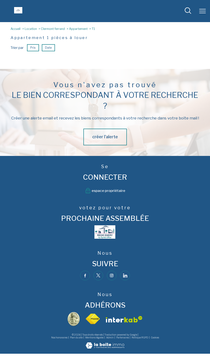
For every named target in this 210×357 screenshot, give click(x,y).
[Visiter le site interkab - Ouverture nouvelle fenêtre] (124, 319)
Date (48, 47)
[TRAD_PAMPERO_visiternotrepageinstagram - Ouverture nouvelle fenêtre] (112, 276)
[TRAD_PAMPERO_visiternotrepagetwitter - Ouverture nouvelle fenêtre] (98, 276)
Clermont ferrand (53, 29)
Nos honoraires (59, 337)
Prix (33, 47)
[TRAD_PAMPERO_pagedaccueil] (18, 12)
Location (31, 29)
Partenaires (122, 337)
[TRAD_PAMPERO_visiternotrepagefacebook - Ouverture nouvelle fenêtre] (85, 276)
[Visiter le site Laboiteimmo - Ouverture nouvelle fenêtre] (105, 347)
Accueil (15, 29)
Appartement (78, 29)
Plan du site (76, 337)
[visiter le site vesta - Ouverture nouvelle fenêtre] (74, 319)
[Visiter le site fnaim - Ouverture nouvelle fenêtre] (92, 319)
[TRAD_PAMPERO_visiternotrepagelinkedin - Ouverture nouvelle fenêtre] (125, 276)
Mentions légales (94, 337)
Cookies (155, 337)
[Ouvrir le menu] (202, 11)
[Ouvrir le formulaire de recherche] (187, 11)
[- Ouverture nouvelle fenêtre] (105, 232)
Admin (110, 337)
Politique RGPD (140, 337)
